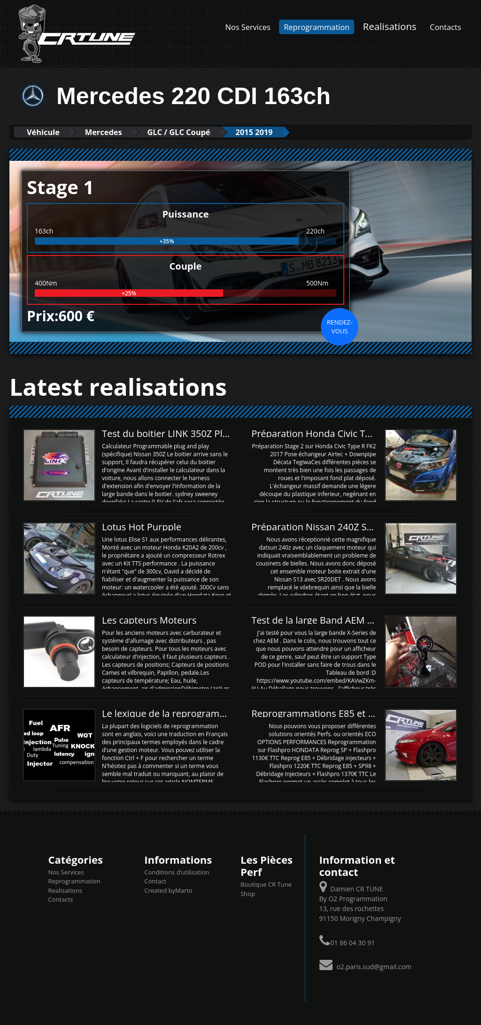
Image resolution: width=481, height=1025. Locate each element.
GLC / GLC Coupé (189, 132)
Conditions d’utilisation (176, 872)
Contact (155, 881)
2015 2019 (270, 132)
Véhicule (45, 132)
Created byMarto (168, 890)
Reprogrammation (316, 27)
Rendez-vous (339, 326)
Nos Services (248, 27)
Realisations (390, 26)
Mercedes (110, 132)
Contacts (445, 27)
